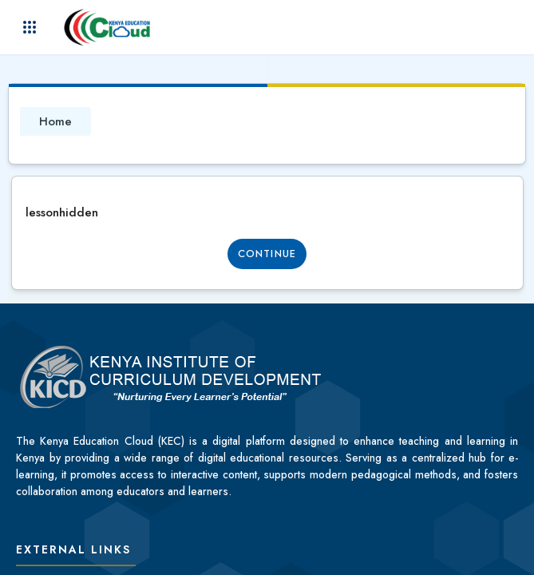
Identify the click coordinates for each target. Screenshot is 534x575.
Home (55, 121)
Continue (267, 254)
